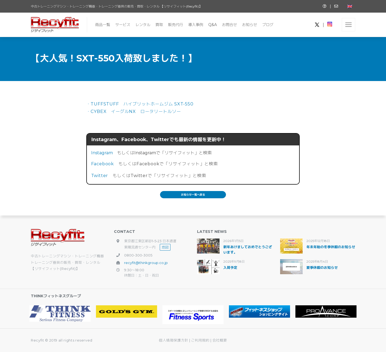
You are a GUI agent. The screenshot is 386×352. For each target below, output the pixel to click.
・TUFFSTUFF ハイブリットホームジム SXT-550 (140, 104)
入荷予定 (230, 267)
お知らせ (249, 24)
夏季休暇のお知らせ (322, 267)
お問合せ (229, 24)
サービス (122, 24)
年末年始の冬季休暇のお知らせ (330, 247)
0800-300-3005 (138, 255)
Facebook (102, 163)
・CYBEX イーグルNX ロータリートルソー (133, 111)
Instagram (102, 152)
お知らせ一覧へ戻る (193, 194)
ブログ (267, 24)
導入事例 (195, 24)
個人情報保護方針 (173, 340)
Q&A (212, 24)
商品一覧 (102, 24)
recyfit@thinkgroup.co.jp (146, 263)
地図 (165, 247)
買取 (159, 24)
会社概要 (219, 340)
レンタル (142, 24)
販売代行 (175, 24)
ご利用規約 (200, 340)
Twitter (99, 175)
